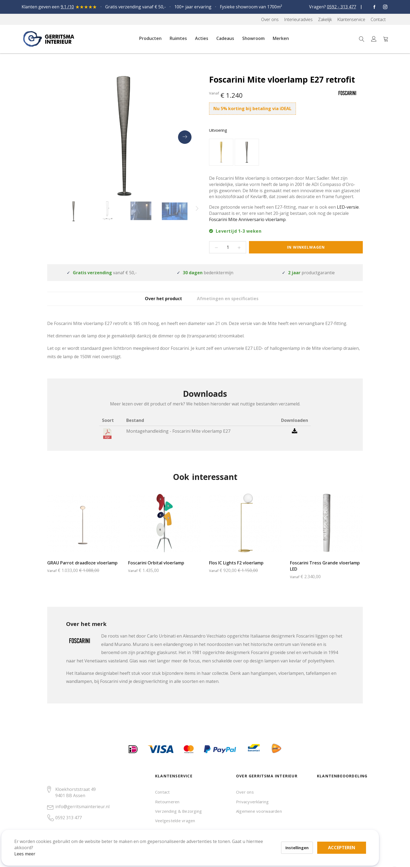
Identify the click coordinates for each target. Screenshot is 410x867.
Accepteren (187, 837)
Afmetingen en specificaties (237, 302)
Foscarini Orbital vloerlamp (156, 570)
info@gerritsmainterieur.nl (82, 807)
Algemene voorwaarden (259, 811)
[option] (221, 152)
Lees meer (32, 846)
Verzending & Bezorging (178, 811)
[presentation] (185, 137)
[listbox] (286, 153)
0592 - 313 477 (341, 7)
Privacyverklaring (252, 801)
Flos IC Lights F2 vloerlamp (236, 570)
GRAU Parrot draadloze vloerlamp (82, 570)
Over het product (158, 302)
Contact (162, 792)
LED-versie (348, 207)
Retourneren (167, 801)
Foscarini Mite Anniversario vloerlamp (247, 219)
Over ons (245, 792)
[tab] (158, 302)
